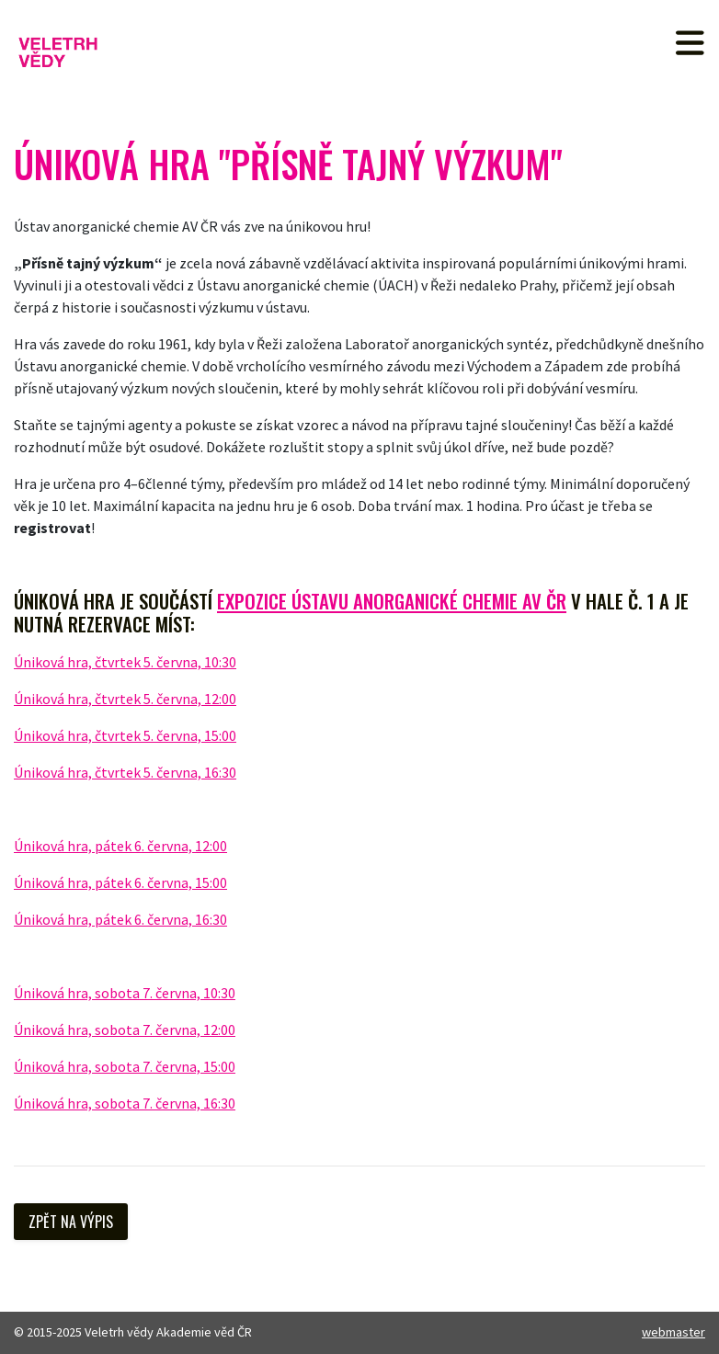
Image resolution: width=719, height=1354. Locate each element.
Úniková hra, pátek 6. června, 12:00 (120, 845)
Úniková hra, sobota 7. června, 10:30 (124, 993)
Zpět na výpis (71, 1222)
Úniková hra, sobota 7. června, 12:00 (124, 1029)
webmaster (673, 1332)
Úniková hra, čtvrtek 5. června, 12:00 (125, 698)
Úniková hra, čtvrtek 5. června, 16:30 (125, 772)
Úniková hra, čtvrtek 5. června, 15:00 (125, 735)
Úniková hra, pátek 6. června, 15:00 (120, 882)
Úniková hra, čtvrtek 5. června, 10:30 (125, 662)
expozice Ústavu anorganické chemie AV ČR (391, 600)
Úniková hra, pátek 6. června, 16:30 (120, 919)
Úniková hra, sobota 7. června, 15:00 (124, 1066)
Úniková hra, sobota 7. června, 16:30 (124, 1103)
